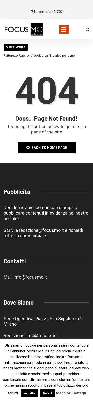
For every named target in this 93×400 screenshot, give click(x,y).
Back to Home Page (46, 148)
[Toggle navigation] (64, 29)
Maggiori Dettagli (71, 393)
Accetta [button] (29, 393)
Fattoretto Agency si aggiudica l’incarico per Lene (39, 55)
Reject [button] (47, 393)
